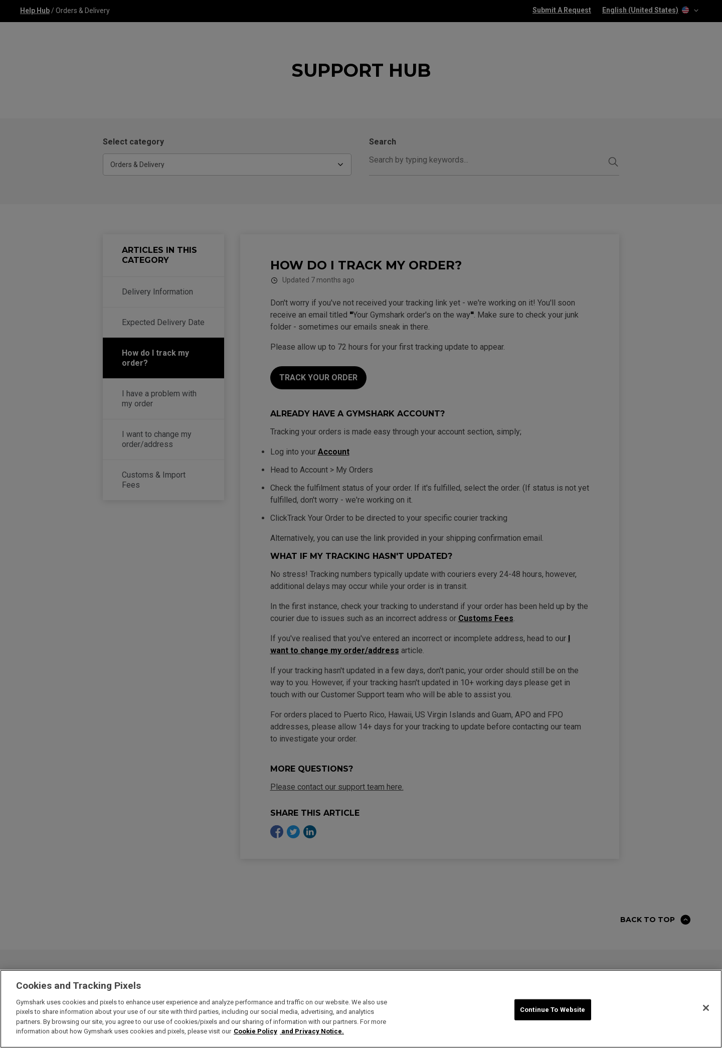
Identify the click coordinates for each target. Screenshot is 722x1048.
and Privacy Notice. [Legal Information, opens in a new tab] (312, 1031)
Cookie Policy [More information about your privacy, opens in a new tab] (255, 1031)
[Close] (706, 1008)
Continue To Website (552, 1009)
